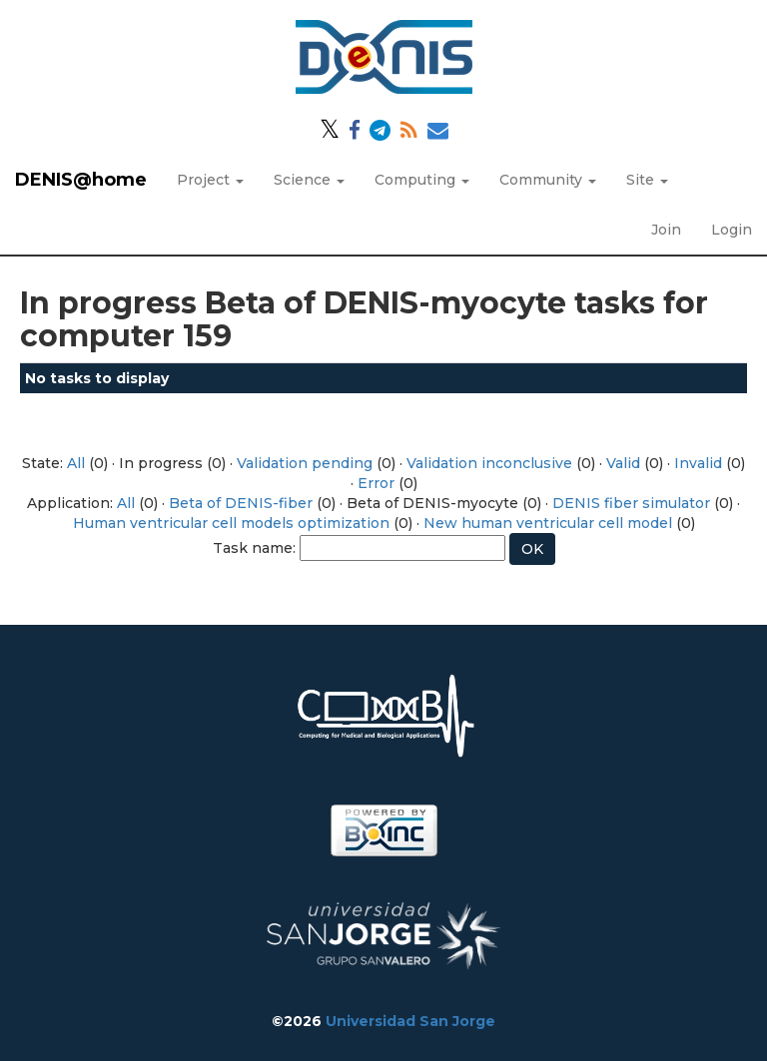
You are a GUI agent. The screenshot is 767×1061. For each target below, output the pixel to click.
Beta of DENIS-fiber (241, 503)
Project (210, 180)
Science (309, 180)
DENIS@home (81, 180)
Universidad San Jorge (410, 1021)
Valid (623, 463)
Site (647, 180)
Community (547, 180)
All (76, 463)
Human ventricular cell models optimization (231, 523)
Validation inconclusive (489, 463)
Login (731, 230)
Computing (422, 180)
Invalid (698, 463)
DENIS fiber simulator (631, 503)
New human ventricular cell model (547, 523)
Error (376, 483)
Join (666, 230)
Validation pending (305, 463)
